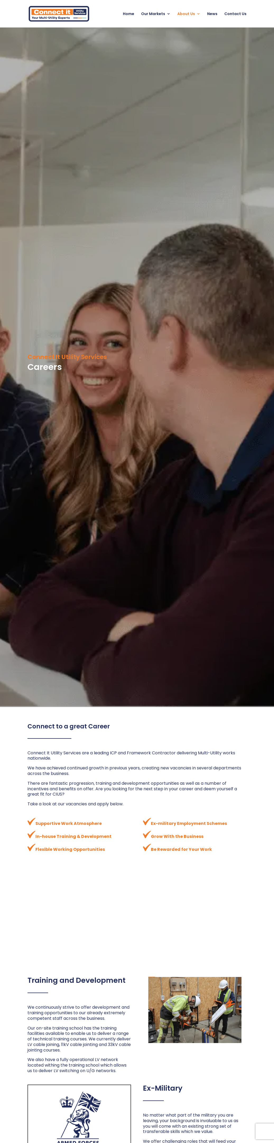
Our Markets (153, 14)
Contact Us (235, 14)
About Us (186, 14)
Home (128, 14)
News (212, 14)
